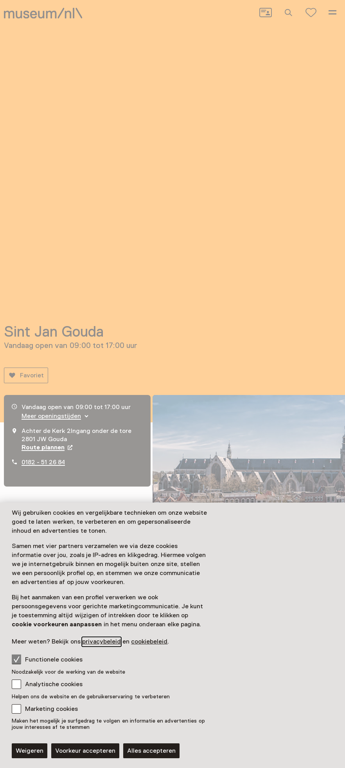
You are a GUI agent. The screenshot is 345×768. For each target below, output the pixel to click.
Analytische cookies (54, 684)
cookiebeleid (149, 641)
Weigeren (29, 750)
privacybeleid (101, 641)
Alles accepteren (151, 750)
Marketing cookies (51, 708)
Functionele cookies (47, 659)
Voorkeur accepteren (85, 750)
